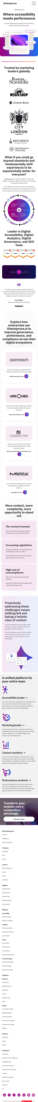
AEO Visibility (5, 943)
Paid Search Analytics (8, 932)
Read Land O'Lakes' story (16, 414)
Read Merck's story (16, 492)
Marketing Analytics (7, 928)
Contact (4, 859)
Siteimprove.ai (9, 179)
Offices (4, 876)
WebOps (4, 1028)
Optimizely (5, 1037)
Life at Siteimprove (7, 868)
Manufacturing (6, 998)
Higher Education (6, 986)
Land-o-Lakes (5, 1081)
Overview (4, 834)
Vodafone (4, 1085)
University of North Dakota (9, 1069)
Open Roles (5, 880)
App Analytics (6, 936)
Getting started (6, 889)
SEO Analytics (6, 951)
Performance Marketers (8, 1020)
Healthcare (5, 990)
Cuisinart (4, 1073)
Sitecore (4, 1045)
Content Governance (7, 970)
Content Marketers (7, 1017)
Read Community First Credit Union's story (19, 451)
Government (5, 982)
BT (3, 1089)
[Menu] (34, 3)
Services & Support (7, 842)
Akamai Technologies (7, 1077)
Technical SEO (6, 947)
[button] (26, 376)
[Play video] (19, 271)
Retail (3, 1001)
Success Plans (6, 896)
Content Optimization (8, 962)
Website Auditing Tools (8, 954)
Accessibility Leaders (7, 1009)
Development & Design (8, 1024)
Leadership (5, 851)
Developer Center (6, 900)
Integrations (5, 838)
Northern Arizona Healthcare (10, 1058)
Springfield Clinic (6, 1062)
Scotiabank (5, 1054)
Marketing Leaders (7, 1013)
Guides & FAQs (6, 892)
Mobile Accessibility (7, 920)
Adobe (4, 1041)
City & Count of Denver (8, 1065)
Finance (4, 994)
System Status (6, 904)
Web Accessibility (7, 917)
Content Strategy (6, 966)
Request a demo (19, 819)
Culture (4, 872)
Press (3, 855)
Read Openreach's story (16, 376)
